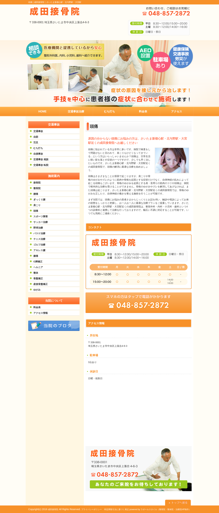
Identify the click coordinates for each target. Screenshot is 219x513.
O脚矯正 (37, 261)
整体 (35, 272)
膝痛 (35, 256)
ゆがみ (37, 289)
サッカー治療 (40, 222)
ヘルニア (38, 267)
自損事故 (38, 153)
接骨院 (37, 182)
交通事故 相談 (40, 159)
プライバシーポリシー (91, 509)
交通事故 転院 (40, 165)
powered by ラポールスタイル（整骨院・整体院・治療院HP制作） (160, 509)
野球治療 (38, 227)
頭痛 (35, 210)
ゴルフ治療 (39, 244)
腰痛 (35, 194)
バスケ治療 (39, 233)
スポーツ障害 (40, 216)
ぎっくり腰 (39, 199)
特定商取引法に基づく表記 (116, 509)
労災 (35, 142)
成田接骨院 (53, 509)
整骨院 (37, 188)
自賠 (35, 136)
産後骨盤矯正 (40, 284)
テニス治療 (39, 239)
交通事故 (38, 131)
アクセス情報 (40, 313)
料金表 (37, 307)
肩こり (37, 205)
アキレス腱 (39, 250)
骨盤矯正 (38, 278)
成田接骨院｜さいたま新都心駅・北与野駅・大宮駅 (57, 2)
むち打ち (38, 148)
